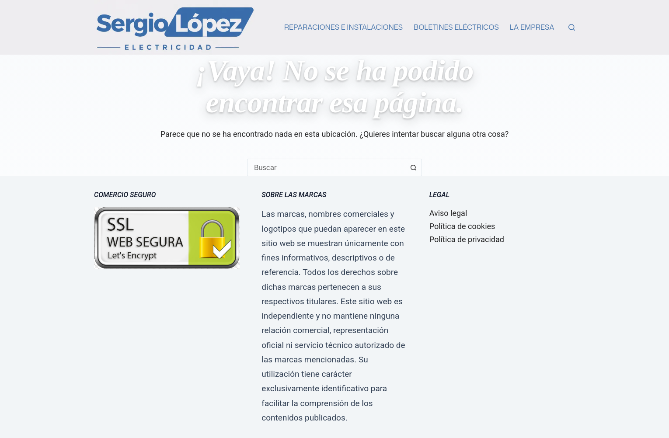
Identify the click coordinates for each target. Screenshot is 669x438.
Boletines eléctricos (456, 27)
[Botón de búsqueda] (413, 167)
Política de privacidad (466, 239)
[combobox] (326, 167)
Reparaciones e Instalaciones (343, 27)
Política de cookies (462, 226)
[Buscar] (571, 27)
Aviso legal (448, 213)
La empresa (532, 27)
